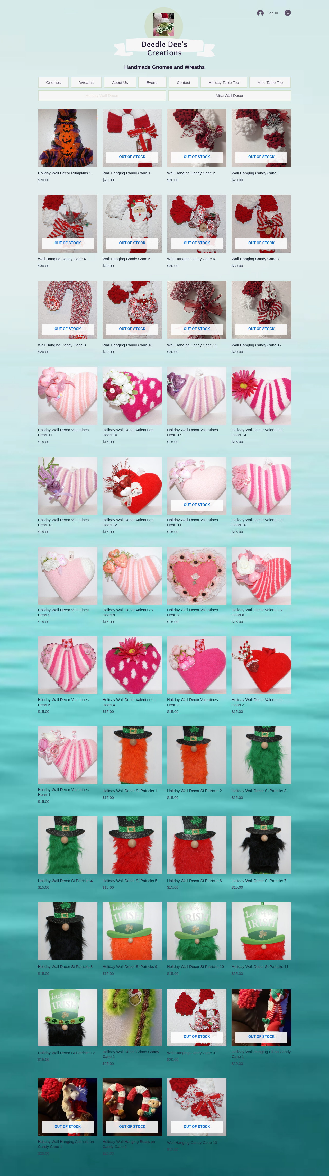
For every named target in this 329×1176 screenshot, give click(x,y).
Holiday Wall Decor (102, 95)
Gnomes (53, 82)
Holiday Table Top (224, 82)
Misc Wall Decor (229, 95)
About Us (120, 82)
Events (152, 82)
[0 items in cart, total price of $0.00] (288, 13)
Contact (183, 82)
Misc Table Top (270, 82)
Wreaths (86, 82)
